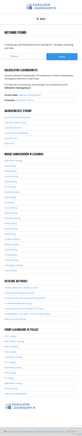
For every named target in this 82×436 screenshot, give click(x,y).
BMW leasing (11, 171)
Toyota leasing (12, 260)
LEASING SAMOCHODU (15, 122)
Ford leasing (10, 186)
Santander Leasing (13, 357)
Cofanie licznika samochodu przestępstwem (25, 298)
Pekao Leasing (11, 346)
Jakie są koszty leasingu (15, 319)
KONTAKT (9, 143)
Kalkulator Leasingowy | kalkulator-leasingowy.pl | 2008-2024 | (42, 431)
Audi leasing (10, 165)
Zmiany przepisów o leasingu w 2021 (22, 287)
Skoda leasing (11, 249)
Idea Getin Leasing (13, 367)
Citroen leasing (11, 176)
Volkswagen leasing (14, 265)
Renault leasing (12, 244)
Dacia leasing (11, 181)
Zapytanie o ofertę (25, 100)
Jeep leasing (10, 197)
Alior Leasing (10, 336)
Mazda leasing (11, 213)
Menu (42, 19)
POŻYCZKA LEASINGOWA (16, 133)
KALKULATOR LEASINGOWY (18, 117)
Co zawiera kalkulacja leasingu (18, 303)
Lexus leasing (11, 207)
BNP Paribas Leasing (14, 341)
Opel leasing (10, 233)
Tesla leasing (11, 254)
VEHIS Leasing (11, 388)
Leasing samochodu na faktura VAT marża (24, 308)
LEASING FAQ (11, 138)
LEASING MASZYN (13, 127)
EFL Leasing (10, 362)
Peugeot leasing (12, 239)
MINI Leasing (11, 223)
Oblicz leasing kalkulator (16, 393)
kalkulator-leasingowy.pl (29, 95)
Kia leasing (9, 202)
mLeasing (9, 378)
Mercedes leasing (13, 218)
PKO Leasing (10, 351)
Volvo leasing (11, 270)
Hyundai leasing (12, 192)
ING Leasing (10, 372)
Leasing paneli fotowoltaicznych (19, 292)
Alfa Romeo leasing (13, 160)
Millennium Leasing (13, 383)
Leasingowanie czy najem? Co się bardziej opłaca (27, 313)
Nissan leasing (11, 228)
